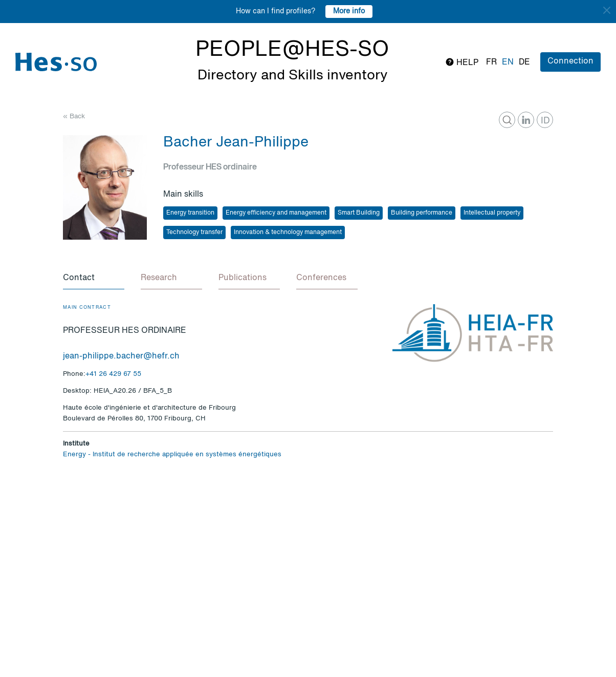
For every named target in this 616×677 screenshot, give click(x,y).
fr (491, 62)
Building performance (421, 213)
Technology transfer (194, 232)
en (508, 62)
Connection (570, 61)
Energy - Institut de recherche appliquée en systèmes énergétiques (172, 454)
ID (545, 120)
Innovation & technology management (288, 232)
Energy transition (190, 213)
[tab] (93, 278)
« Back (74, 116)
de (524, 62)
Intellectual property (492, 213)
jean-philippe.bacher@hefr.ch (121, 356)
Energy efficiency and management (276, 213)
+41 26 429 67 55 (113, 374)
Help (461, 62)
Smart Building (359, 213)
